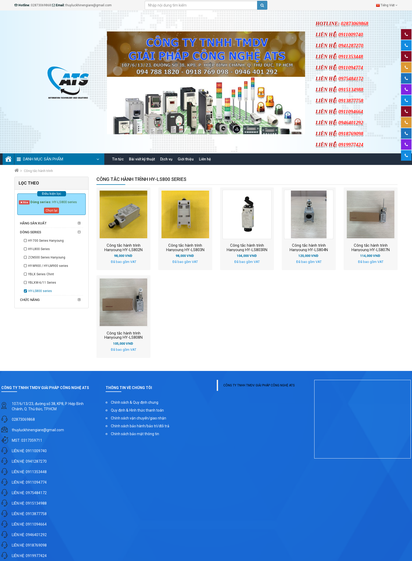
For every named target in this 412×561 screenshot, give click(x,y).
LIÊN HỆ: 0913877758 (29, 515)
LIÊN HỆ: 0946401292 (29, 535)
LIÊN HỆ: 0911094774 (29, 483)
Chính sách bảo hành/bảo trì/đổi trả (140, 427)
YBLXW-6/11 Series (42, 283)
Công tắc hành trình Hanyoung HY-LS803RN (247, 248)
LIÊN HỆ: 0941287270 (29, 462)
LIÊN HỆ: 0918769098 (29, 546)
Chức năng (30, 301)
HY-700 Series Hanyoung (46, 241)
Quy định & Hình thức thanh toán (137, 411)
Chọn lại (51, 211)
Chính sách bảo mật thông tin (135, 435)
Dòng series (30, 233)
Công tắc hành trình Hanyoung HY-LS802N (123, 248)
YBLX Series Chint (41, 275)
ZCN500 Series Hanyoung (46, 258)
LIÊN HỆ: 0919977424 (29, 556)
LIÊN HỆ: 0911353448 (29, 473)
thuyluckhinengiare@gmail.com (38, 431)
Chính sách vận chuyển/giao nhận (138, 419)
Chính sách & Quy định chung (134, 403)
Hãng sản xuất (33, 224)
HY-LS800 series (40, 292)
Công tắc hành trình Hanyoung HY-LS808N (123, 336)
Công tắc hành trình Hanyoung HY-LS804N (309, 248)
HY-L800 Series (39, 250)
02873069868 (23, 420)
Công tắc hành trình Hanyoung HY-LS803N (185, 248)
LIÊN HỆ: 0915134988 (29, 504)
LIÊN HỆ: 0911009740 (29, 452)
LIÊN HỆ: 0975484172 (29, 494)
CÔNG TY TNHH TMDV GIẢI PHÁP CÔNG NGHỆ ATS (259, 386)
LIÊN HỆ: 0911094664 (29, 525)
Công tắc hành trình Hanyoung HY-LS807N (370, 248)
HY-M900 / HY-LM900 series (48, 266)
